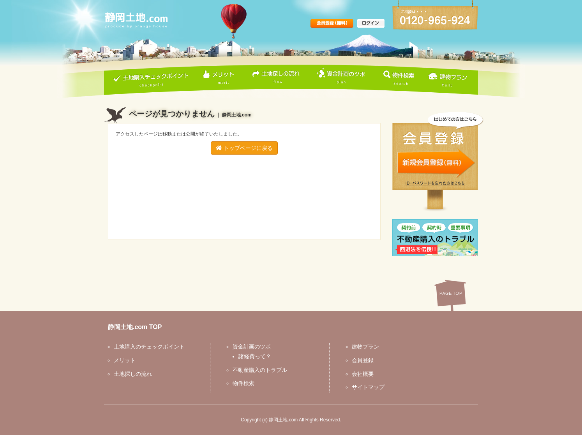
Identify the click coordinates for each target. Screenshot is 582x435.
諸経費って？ (254, 356)
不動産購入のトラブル (260, 370)
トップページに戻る (244, 148)
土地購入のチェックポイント (149, 346)
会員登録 (363, 360)
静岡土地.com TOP (135, 327)
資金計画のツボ (252, 346)
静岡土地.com (283, 420)
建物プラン (365, 346)
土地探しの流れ (133, 374)
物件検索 (243, 383)
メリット (125, 360)
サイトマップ (368, 387)
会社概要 (363, 374)
